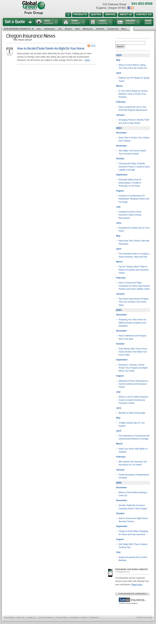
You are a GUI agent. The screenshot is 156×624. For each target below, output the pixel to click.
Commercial (113, 28)
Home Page (9, 617)
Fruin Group (147, 617)
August (120, 190)
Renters (68, 28)
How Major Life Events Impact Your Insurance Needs (132, 152)
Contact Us (31, 617)
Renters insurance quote (128, 21)
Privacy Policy (61, 617)
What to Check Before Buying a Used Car (133, 494)
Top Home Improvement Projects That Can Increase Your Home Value (134, 302)
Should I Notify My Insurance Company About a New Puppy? (133, 507)
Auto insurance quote (46, 21)
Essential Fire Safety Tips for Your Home (134, 229)
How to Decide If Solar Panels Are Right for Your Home (50, 48)
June (118, 223)
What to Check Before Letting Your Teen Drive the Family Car (133, 66)
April (118, 73)
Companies (74, 617)
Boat (77, 28)
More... (125, 28)
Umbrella (100, 28)
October (120, 158)
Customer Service (45, 617)
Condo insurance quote (101, 21)
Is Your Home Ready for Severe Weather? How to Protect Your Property (133, 94)
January (120, 115)
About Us (20, 617)
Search (120, 46)
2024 (119, 128)
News (132, 7)
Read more (136, 584)
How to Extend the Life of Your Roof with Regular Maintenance (133, 108)
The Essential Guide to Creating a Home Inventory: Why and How (134, 255)
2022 (119, 482)
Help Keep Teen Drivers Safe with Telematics (134, 242)
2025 (119, 55)
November (121, 145)
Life (60, 28)
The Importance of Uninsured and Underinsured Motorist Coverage (134, 437)
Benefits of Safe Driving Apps (132, 413)
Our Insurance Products (19, 29)
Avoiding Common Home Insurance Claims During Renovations (130, 215)
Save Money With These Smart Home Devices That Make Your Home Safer (133, 352)
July (118, 207)
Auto (39, 28)
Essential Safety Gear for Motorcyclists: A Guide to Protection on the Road (130, 182)
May (118, 60)
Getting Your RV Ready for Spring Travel (134, 79)
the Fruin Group (33, 8)
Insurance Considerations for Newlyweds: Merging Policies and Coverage (134, 199)
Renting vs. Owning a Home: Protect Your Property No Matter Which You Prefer (133, 368)
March (119, 86)
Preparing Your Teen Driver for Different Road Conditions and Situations (132, 322)
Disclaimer (94, 617)
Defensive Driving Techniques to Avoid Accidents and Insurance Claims (133, 384)
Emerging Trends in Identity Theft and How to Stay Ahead (134, 121)
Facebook (129, 7)
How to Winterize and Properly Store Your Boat (132, 337)
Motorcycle (87, 28)
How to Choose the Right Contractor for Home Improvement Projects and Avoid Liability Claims (134, 286)
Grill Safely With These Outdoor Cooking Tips (133, 545)
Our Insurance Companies (132, 593)
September (122, 174)
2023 (119, 310)
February (121, 102)
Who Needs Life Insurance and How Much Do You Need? (133, 463)
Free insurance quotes (148, 21)
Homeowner (50, 28)
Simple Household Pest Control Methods (133, 559)
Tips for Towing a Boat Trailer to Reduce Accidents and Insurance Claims (134, 269)
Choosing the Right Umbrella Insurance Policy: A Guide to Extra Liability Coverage (134, 166)
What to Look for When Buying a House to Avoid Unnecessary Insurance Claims (133, 400)
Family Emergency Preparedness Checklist (134, 476)
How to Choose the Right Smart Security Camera (133, 520)
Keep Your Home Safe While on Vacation (133, 450)
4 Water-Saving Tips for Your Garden (132, 424)
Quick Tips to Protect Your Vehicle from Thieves (134, 139)
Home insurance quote (73, 21)
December (121, 132)
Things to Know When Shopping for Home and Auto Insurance (133, 532)
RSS (93, 46)
